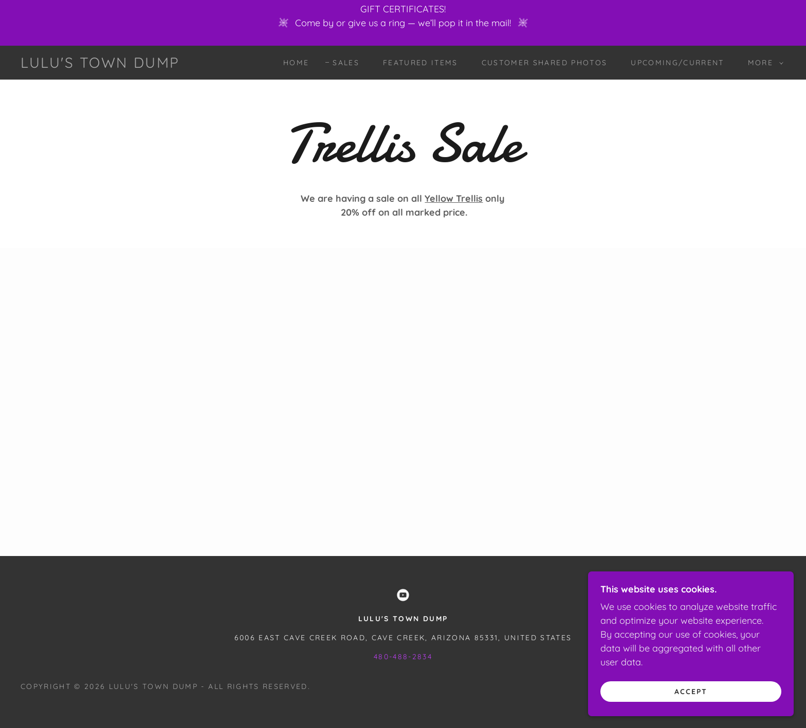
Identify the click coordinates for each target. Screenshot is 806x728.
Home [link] (296, 62)
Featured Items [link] (420, 62)
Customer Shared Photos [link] (544, 62)
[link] (100, 64)
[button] (763, 62)
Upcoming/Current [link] (677, 62)
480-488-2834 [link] (403, 656)
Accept (690, 691)
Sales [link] (346, 62)
